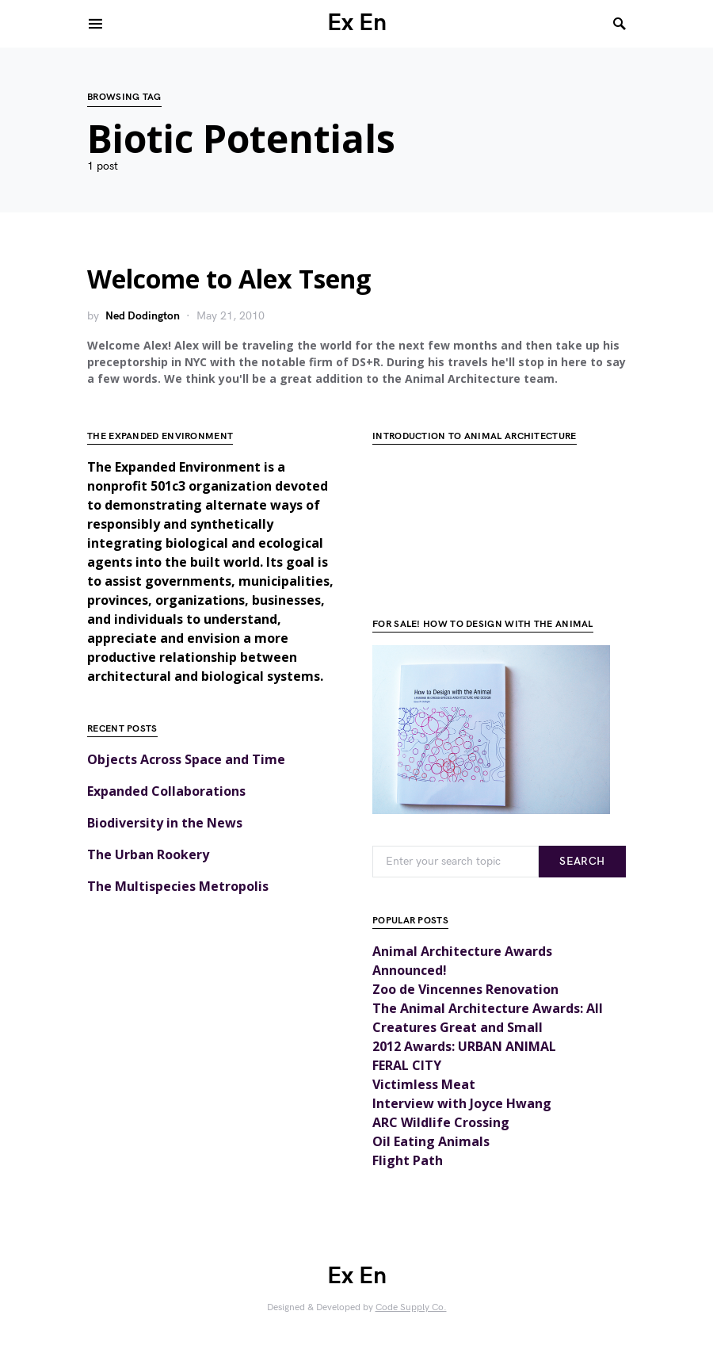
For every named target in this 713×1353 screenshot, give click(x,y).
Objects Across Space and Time (186, 759)
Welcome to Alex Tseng (229, 279)
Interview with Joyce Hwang (461, 1103)
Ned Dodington (142, 316)
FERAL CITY (406, 1065)
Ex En (357, 23)
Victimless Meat (423, 1084)
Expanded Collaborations (166, 791)
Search (581, 861)
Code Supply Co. (411, 1307)
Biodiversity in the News (164, 822)
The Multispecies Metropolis (178, 886)
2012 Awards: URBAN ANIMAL (464, 1046)
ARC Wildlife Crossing (440, 1122)
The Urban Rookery (148, 854)
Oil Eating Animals (431, 1141)
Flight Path (407, 1160)
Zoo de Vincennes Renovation (465, 989)
